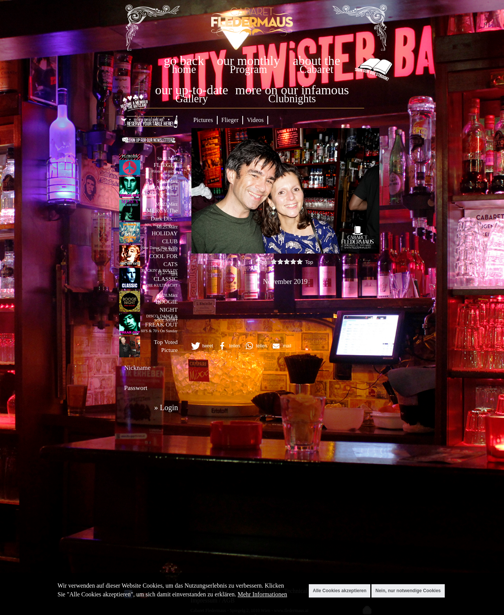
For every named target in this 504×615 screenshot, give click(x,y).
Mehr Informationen (262, 594)
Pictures (203, 120)
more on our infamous (292, 90)
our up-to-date (191, 90)
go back (184, 61)
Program (248, 69)
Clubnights (292, 99)
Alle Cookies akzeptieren (339, 590)
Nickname (137, 367)
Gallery (191, 99)
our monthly (248, 61)
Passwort (135, 388)
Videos (255, 120)
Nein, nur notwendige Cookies (408, 590)
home (184, 69)
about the (316, 61)
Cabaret (316, 69)
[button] (201, 346)
